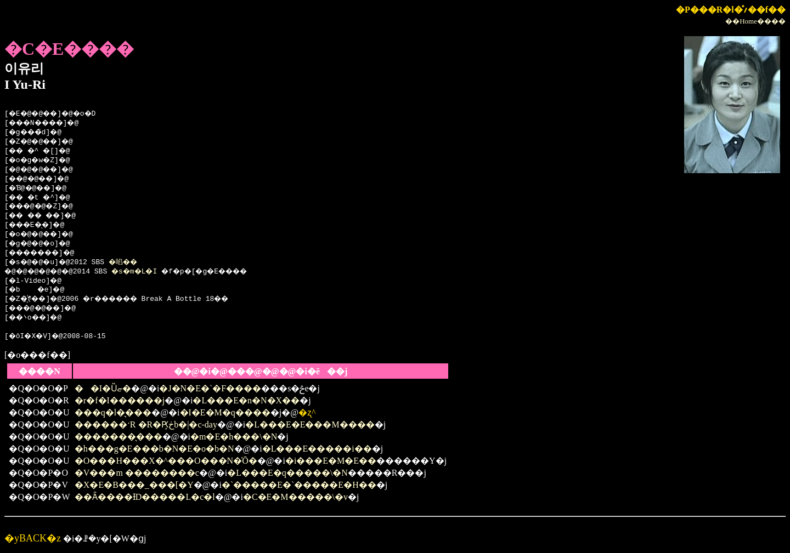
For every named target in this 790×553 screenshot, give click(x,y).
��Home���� (755, 21)
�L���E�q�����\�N (287, 472)
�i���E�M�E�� (330, 460)
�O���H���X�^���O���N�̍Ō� (166, 460)
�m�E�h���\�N (233, 436)
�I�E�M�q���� (225, 412)
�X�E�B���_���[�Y (134, 484)
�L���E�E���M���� (310, 424)
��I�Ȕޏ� (103, 388)
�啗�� (132, 262)
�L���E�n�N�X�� (246, 400)
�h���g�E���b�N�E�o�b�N (154, 448)
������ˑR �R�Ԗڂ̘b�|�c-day (146, 424)
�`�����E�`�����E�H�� (299, 484)
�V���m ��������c (137, 472)
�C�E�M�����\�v (295, 496)
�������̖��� (118, 436)
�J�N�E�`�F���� (210, 388)
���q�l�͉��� (113, 412)
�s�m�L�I (146, 272)
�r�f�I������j (120, 400)
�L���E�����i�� (317, 448)
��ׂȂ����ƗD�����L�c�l (145, 496)
